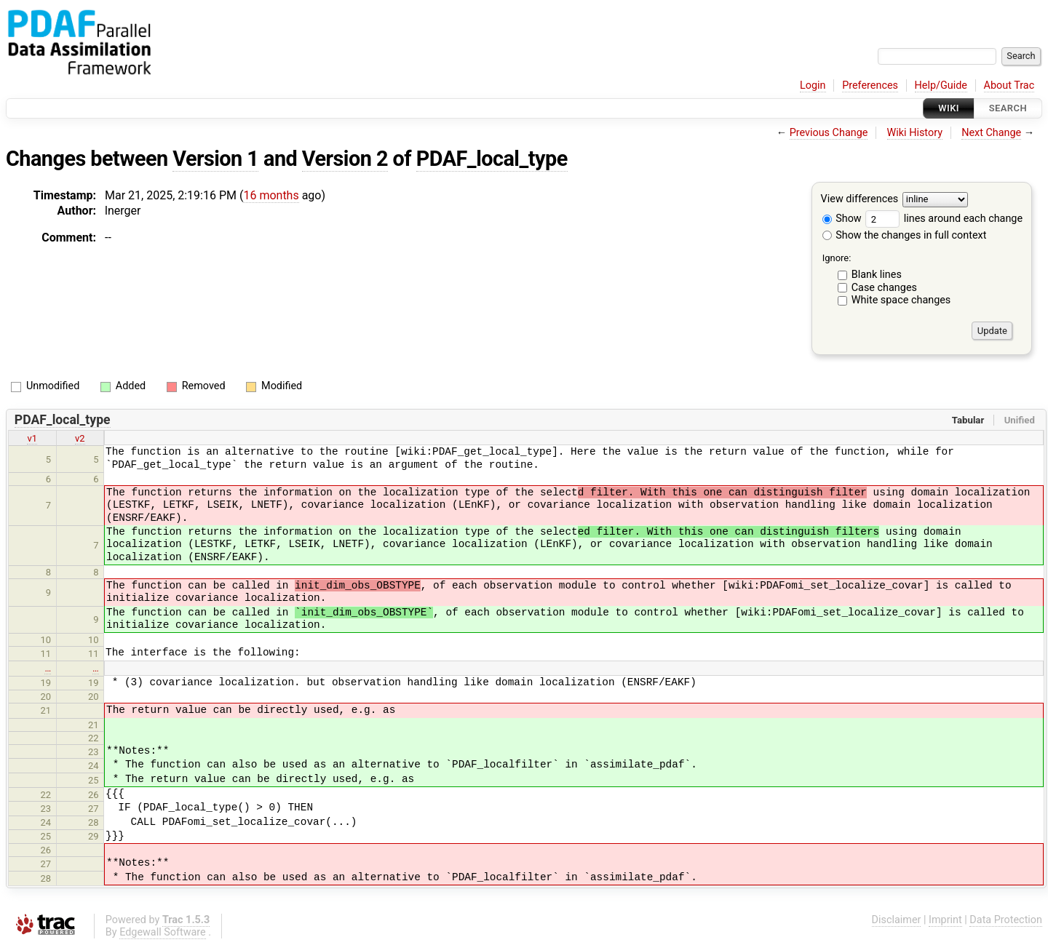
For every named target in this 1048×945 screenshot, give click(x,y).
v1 (32, 438)
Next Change (991, 133)
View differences (860, 200)
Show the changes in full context (904, 235)
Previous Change (829, 133)
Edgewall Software (162, 932)
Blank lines (877, 274)
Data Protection (1005, 920)
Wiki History (914, 133)
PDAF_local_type (492, 158)
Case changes (884, 288)
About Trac (1009, 85)
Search (1008, 108)
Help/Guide (941, 85)
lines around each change (944, 218)
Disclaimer (896, 920)
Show (842, 218)
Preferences (870, 85)
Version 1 (215, 158)
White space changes (901, 300)
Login (813, 85)
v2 (80, 438)
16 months (270, 195)
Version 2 (345, 158)
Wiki (948, 108)
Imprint (945, 920)
